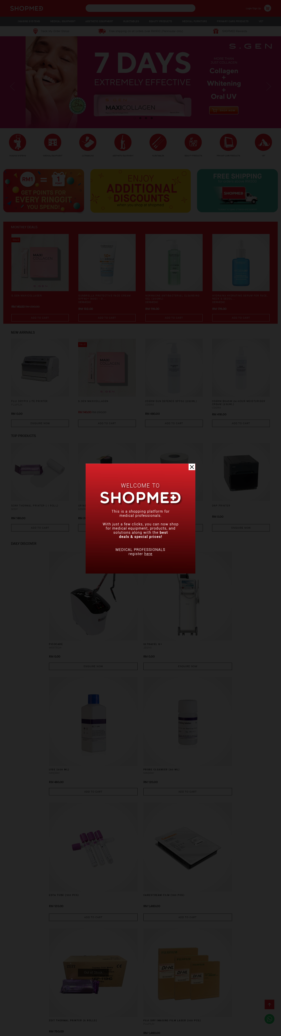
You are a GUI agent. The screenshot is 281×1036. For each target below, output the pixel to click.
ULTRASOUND (88, 155)
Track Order (141, 1012)
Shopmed (235, 1031)
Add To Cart (40, 322)
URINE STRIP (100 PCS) (96, 511)
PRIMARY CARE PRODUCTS (233, 21)
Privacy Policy (57, 1019)
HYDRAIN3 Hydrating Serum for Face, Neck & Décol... (239, 303)
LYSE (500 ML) (155, 620)
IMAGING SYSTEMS (29, 21)
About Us (16, 1012)
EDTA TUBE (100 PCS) (27, 718)
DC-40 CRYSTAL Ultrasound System (34, 817)
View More (140, 955)
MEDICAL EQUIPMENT (63, 21)
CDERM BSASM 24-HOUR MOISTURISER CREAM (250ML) (236, 408)
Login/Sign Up (250, 8)
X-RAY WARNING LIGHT (28, 913)
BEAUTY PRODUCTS (160, 21)
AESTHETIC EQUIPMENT (99, 21)
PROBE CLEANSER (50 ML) (231, 620)
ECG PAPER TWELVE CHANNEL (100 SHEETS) (172, 513)
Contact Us (167, 1012)
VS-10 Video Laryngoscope (234, 913)
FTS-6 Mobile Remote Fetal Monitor (167, 817)
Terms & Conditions (24, 1019)
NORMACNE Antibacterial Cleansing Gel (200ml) (166, 303)
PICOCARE (18, 620)
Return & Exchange (111, 1012)
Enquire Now (40, 428)
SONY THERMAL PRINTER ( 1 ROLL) (38, 511)
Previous (13, 90)
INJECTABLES (131, 21)
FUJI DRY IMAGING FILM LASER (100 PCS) (239, 720)
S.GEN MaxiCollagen (28, 301)
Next (267, 90)
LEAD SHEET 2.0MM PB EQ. (232, 815)
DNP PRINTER (222, 511)
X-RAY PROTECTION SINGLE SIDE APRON (102, 915)
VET (261, 21)
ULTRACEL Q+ (88, 620)
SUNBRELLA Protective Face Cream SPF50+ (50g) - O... (102, 303)
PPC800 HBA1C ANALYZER (164, 913)
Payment (63, 1012)
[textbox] (140, 8)
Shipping (82, 1012)
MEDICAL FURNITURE (194, 21)
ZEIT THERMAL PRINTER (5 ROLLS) (171, 718)
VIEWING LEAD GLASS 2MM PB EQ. (104, 815)
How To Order (39, 1012)
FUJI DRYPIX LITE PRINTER (32, 406)
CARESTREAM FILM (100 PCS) (100, 718)
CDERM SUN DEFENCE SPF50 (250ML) (168, 408)
